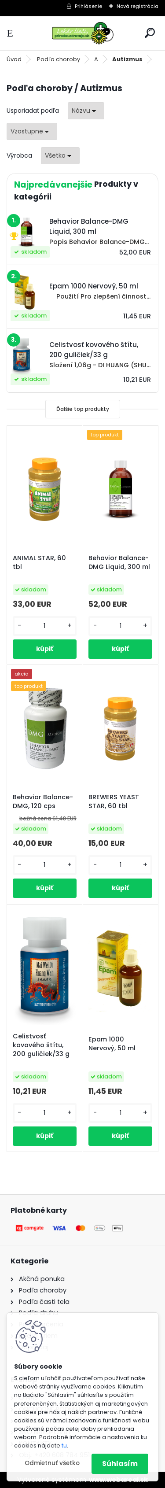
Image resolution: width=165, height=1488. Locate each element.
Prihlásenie (88, 6)
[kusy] (45, 626)
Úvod (14, 59)
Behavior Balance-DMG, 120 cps (43, 801)
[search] (149, 32)
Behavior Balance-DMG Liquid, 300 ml (119, 562)
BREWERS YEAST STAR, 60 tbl (113, 801)
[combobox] (86, 110)
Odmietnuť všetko (52, 1463)
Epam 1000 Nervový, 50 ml (112, 1043)
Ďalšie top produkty (82, 409)
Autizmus (127, 59)
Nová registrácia (137, 6)
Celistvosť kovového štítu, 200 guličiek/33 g (41, 1045)
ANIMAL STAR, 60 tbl (39, 562)
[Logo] (83, 33)
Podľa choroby (58, 59)
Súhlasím (120, 1463)
